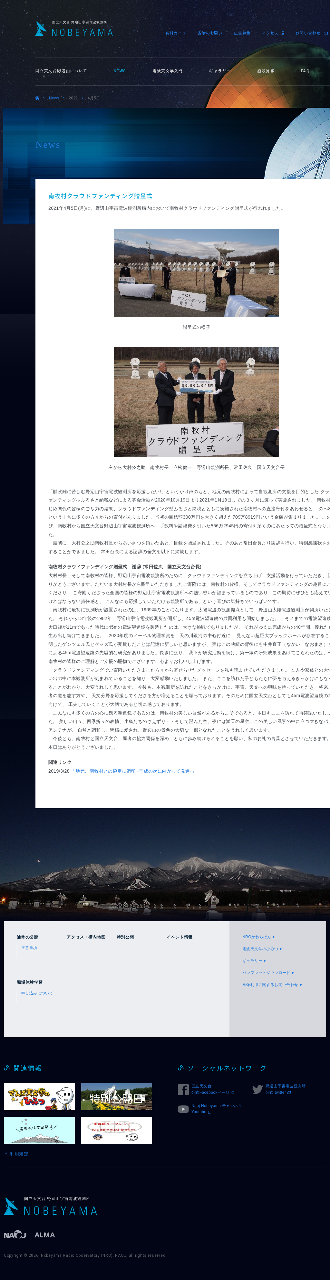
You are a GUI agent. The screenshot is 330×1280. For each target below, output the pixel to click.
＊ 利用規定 (16, 1153)
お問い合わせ (308, 33)
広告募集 (242, 33)
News (54, 98)
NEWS (120, 71)
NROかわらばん (256, 937)
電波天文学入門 (167, 71)
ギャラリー (220, 71)
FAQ (305, 71)
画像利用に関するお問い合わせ (270, 984)
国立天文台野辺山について (61, 71)
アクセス (270, 33)
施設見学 (266, 71)
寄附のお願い (210, 33)
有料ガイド (175, 33)
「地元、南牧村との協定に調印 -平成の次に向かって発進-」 (133, 771)
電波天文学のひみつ (260, 949)
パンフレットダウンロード (266, 972)
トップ (37, 98)
